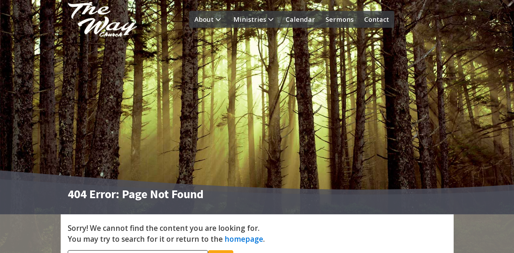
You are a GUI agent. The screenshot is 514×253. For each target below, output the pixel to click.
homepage (244, 239)
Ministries (254, 19)
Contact (376, 19)
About (208, 19)
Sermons (340, 19)
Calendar (300, 19)
